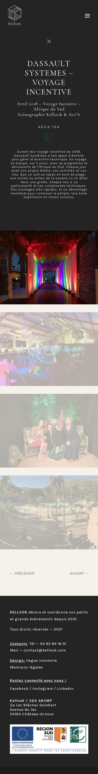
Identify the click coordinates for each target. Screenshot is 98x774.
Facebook (19, 688)
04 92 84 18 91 (53, 644)
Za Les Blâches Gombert (33, 705)
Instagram (42, 688)
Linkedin (65, 688)
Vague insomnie (41, 660)
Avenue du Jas (23, 709)
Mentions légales (26, 667)
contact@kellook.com (45, 650)
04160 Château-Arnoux (32, 714)
